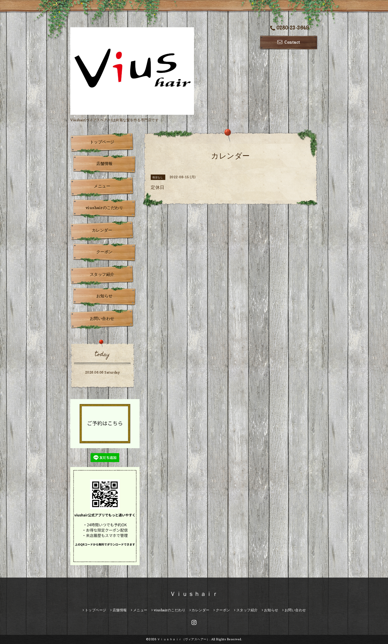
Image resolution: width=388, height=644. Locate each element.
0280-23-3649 (289, 28)
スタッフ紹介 (102, 274)
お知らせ (104, 295)
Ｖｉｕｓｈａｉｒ (194, 593)
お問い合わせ (102, 318)
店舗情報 (104, 163)
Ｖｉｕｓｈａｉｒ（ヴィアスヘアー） (183, 639)
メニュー (102, 186)
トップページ (102, 142)
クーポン (104, 251)
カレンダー (102, 230)
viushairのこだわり (104, 207)
